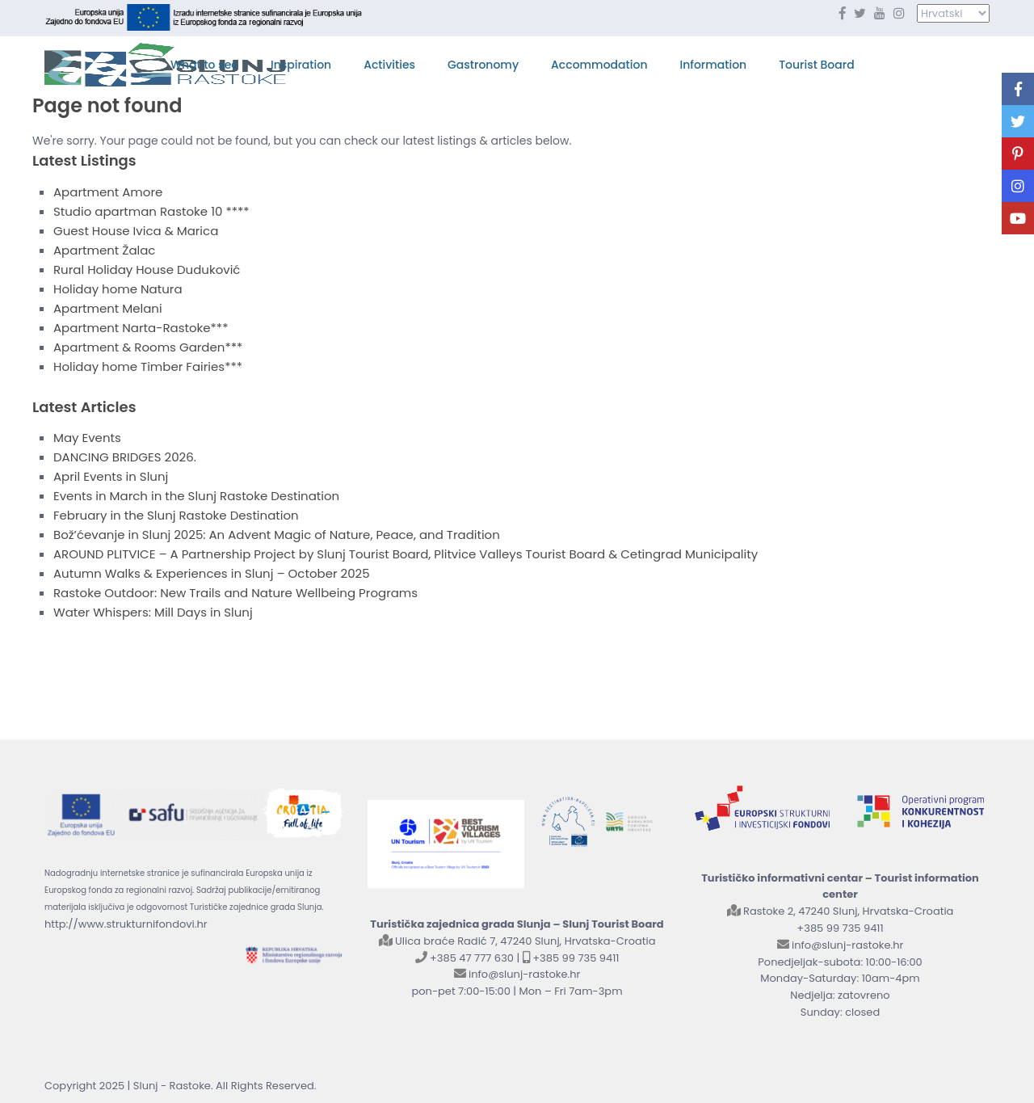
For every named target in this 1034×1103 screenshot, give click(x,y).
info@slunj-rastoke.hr (524, 974)
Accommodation (599, 65)
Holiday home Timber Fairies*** (147, 366)
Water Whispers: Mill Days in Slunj (153, 612)
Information (713, 65)
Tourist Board (816, 65)
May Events (87, 437)
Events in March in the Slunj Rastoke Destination (196, 495)
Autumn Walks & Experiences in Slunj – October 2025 (211, 573)
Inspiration (301, 65)
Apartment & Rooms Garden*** (147, 347)
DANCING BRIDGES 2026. (124, 456)
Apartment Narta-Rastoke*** (140, 327)
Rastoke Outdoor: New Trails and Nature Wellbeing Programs (235, 592)
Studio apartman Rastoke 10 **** (151, 211)
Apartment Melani (107, 308)
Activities (389, 65)
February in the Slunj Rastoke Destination (176, 515)
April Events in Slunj (110, 476)
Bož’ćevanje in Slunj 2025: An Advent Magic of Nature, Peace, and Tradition (276, 534)
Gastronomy (483, 65)
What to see (204, 65)
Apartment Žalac (104, 250)
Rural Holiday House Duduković (146, 269)
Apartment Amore (107, 191)
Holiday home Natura (118, 288)
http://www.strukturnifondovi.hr (126, 924)
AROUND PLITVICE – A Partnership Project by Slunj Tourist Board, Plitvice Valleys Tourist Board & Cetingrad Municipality (405, 553)
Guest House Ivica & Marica (135, 230)
